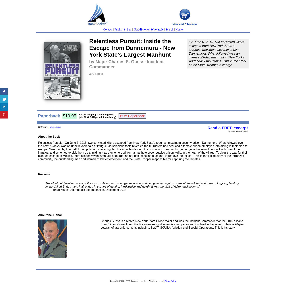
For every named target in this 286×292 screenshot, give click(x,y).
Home (179, 29)
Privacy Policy (170, 281)
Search (170, 29)
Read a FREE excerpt (228, 128)
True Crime (55, 127)
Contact (108, 29)
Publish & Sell (123, 29)
